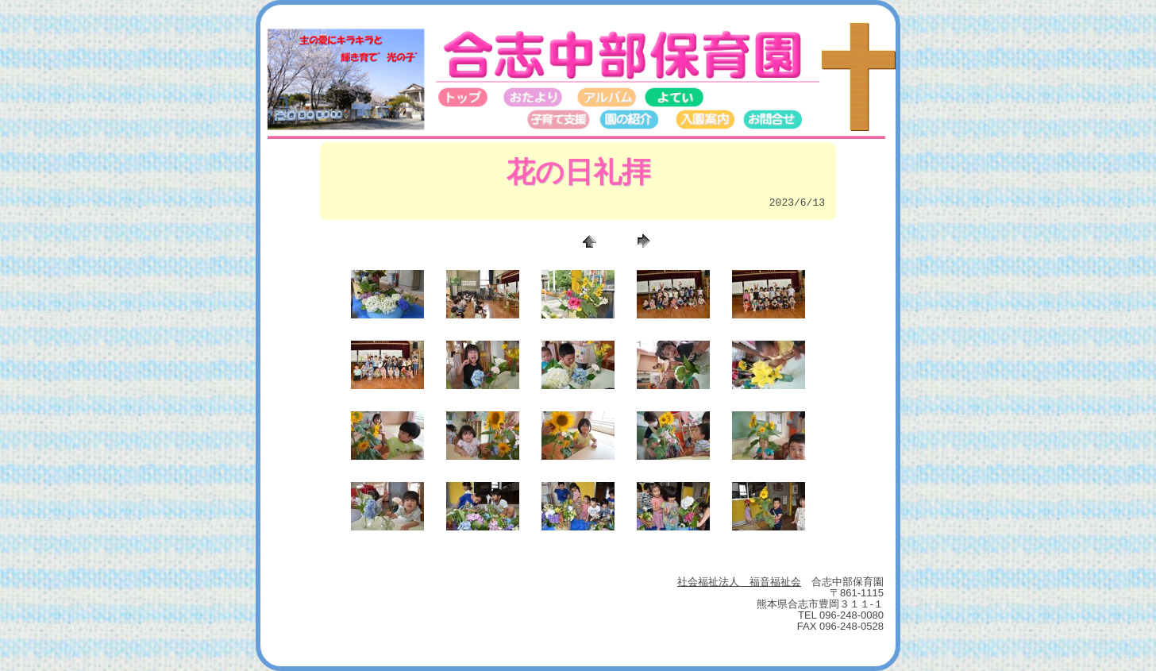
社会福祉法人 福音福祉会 (739, 582)
